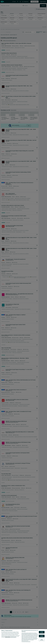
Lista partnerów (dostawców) (26, 641)
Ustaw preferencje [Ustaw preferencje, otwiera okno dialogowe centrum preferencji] (41, 639)
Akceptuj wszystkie (41, 632)
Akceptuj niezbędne (41, 636)
